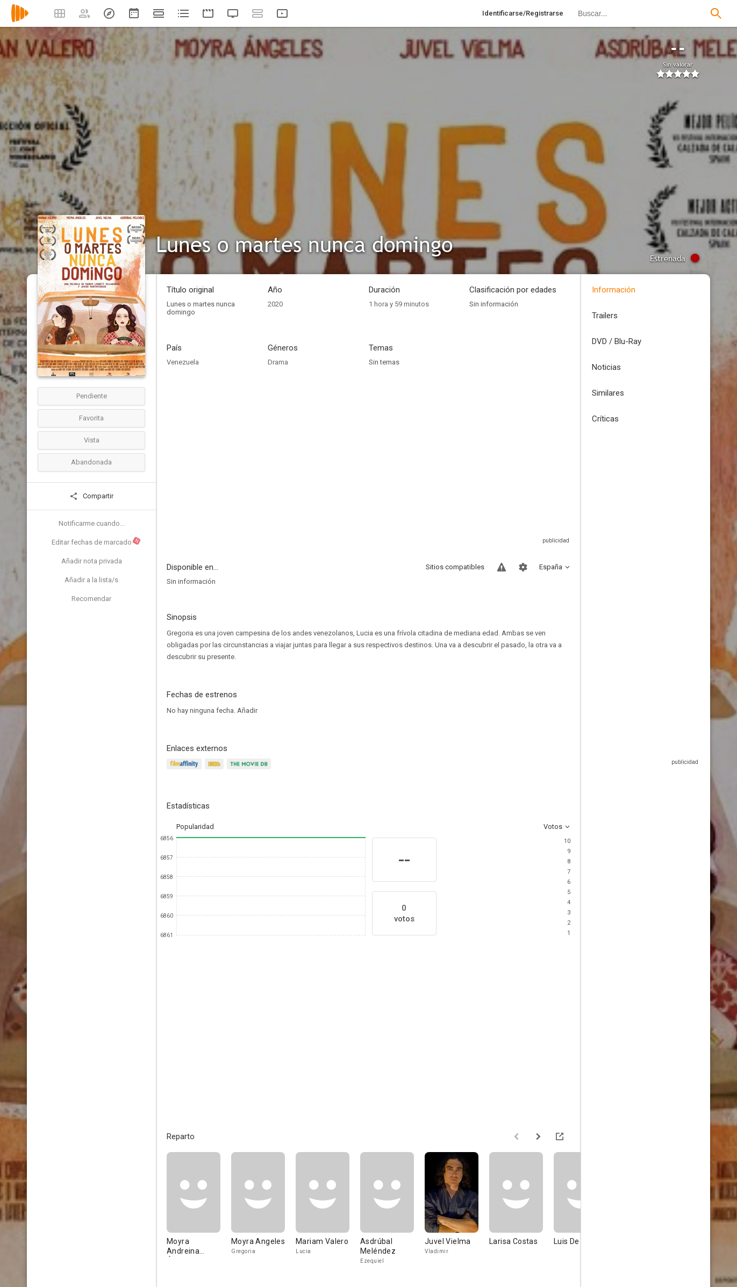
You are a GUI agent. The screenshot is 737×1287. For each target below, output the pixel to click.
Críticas (605, 419)
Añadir (247, 710)
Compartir (91, 496)
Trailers (605, 315)
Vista (91, 440)
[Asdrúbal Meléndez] (392, 1208)
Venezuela (183, 362)
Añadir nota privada (91, 561)
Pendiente (91, 396)
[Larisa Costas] (521, 1208)
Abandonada (91, 462)
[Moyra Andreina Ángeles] (199, 1208)
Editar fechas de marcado (96, 541)
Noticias (606, 367)
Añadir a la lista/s (91, 580)
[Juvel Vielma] (457, 1208)
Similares (608, 393)
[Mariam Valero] (328, 1208)
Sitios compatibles (455, 567)
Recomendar (91, 599)
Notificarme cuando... (92, 523)
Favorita (91, 418)
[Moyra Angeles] (263, 1208)
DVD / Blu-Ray (616, 341)
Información (613, 290)
